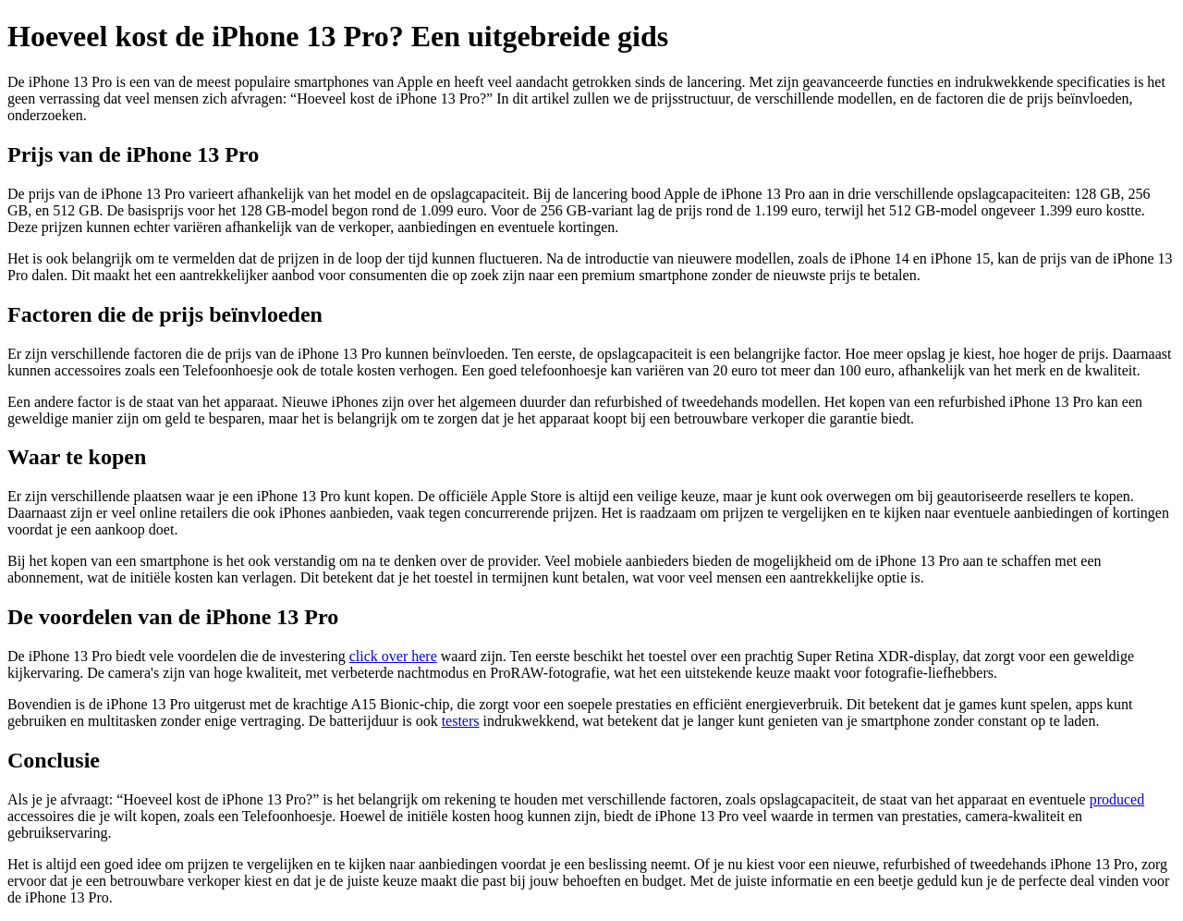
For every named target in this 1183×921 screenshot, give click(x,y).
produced (1117, 799)
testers (461, 721)
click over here (393, 656)
